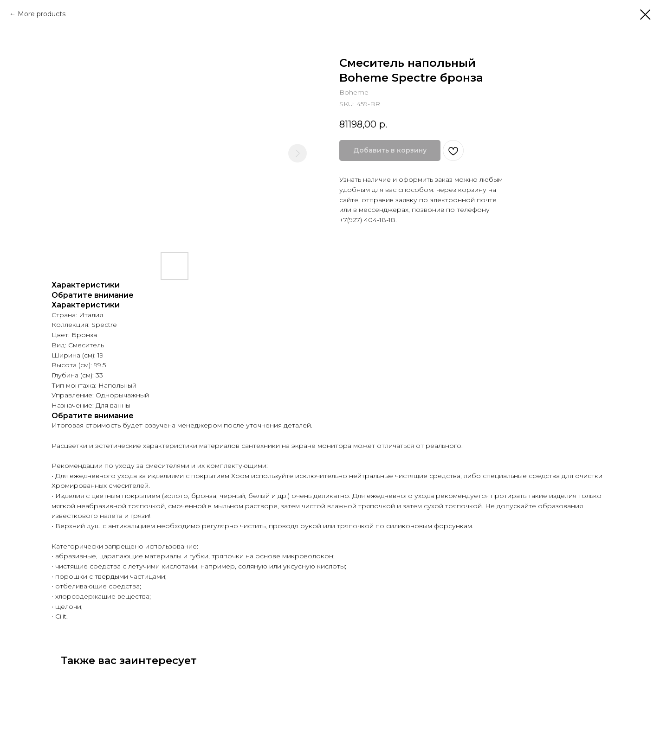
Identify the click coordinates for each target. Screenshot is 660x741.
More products (41, 14)
